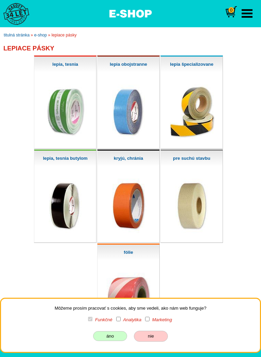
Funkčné (103, 319)
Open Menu (247, 13)
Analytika (132, 319)
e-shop (40, 35)
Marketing (162, 319)
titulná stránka (17, 35)
